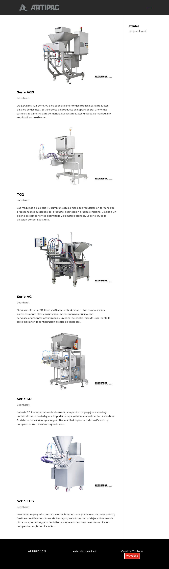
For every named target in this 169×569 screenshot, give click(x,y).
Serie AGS (25, 92)
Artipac (133, 555)
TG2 (20, 194)
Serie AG (24, 297)
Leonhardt (23, 98)
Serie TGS (25, 501)
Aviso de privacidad (84, 551)
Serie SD (24, 399)
